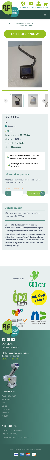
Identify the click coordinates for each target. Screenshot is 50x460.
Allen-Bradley (9, 396)
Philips (5, 416)
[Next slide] (44, 101)
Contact (30, 5)
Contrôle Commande (12, 430)
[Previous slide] (6, 101)
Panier (45, 5)
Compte (38, 5)
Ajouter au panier (37, 193)
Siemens (5, 413)
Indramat (6, 399)
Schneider (7, 409)
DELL (18, 139)
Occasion (12, 126)
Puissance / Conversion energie (17, 437)
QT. (8, 193)
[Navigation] (45, 14)
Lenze (4, 406)
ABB (3, 403)
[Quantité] (17, 193)
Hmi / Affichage (9, 434)
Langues (22, 5)
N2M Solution (36, 449)
